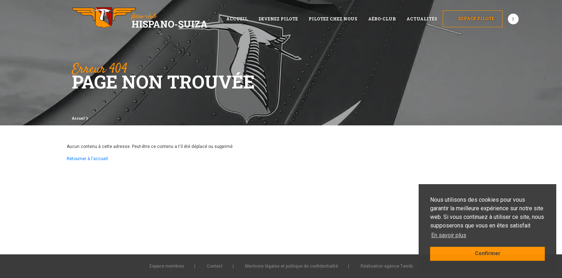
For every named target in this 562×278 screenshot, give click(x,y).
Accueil (237, 18)
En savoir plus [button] (448, 235)
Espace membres (166, 266)
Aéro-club (382, 18)
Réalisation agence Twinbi (387, 266)
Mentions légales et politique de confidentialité (291, 266)
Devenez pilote (278, 18)
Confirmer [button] (487, 253)
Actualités (421, 18)
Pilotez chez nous (333, 18)
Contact (215, 266)
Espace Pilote (472, 18)
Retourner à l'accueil (87, 158)
